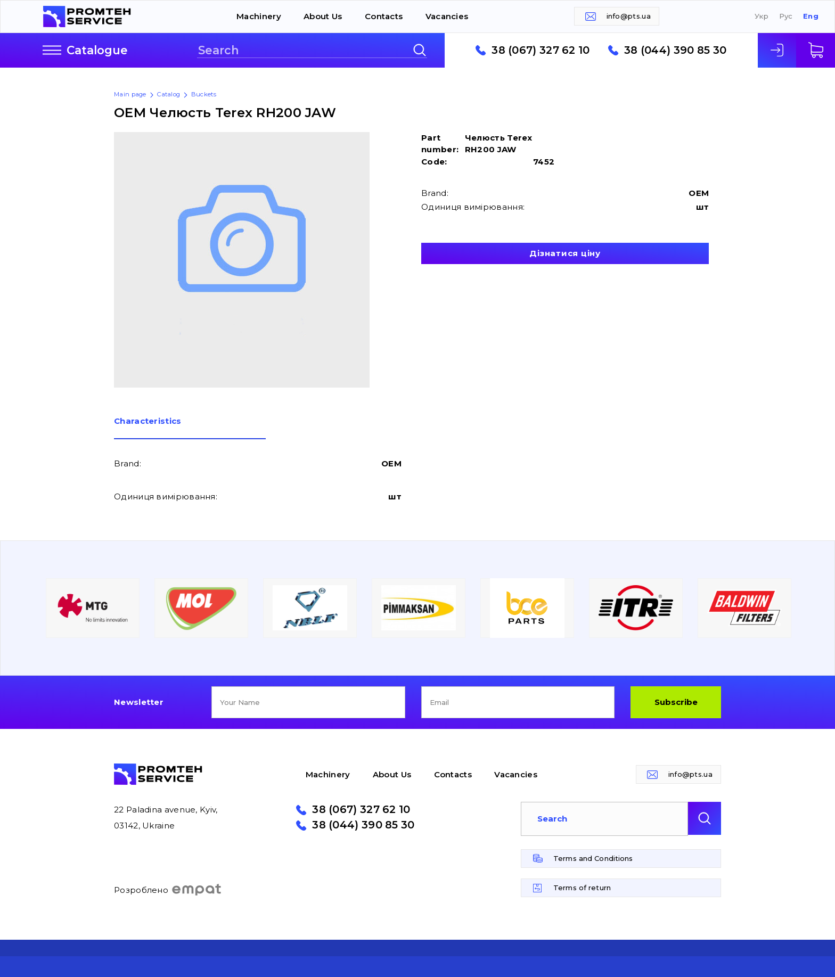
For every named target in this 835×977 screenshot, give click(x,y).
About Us (323, 16)
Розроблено (168, 890)
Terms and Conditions (593, 858)
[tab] (190, 428)
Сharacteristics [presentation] (148, 421)
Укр (761, 16)
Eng (810, 16)
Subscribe (676, 702)
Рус (786, 16)
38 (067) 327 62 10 (541, 50)
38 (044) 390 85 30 (675, 50)
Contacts (384, 16)
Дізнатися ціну (565, 253)
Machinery (258, 16)
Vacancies (447, 16)
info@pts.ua (629, 16)
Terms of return (582, 887)
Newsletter (138, 702)
